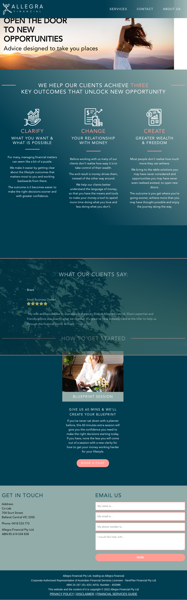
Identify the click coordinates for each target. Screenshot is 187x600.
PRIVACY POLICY (62, 594)
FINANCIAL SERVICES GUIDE (116, 594)
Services (118, 9)
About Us (172, 9)
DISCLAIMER (85, 594)
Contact (145, 9)
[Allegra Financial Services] (23, 9)
